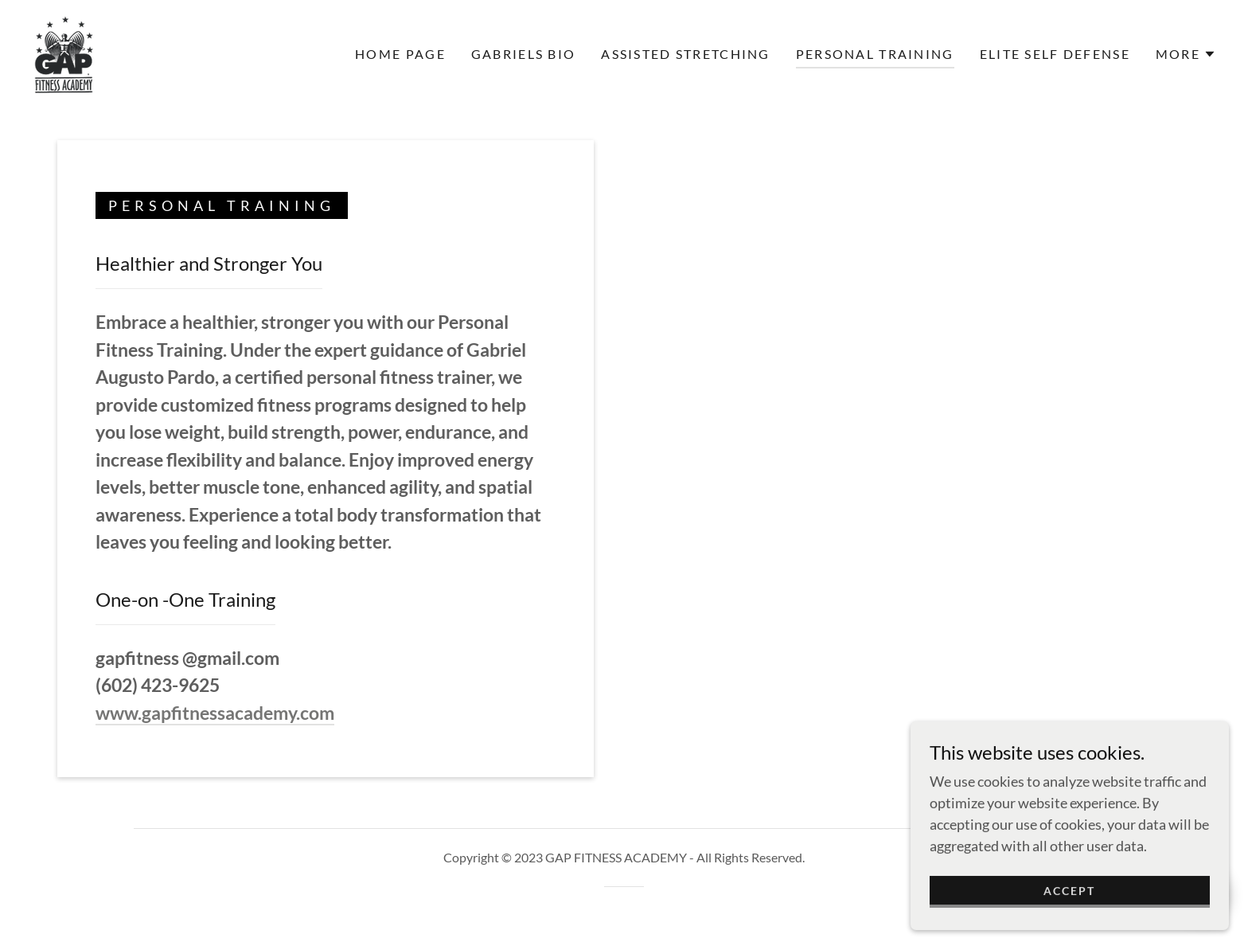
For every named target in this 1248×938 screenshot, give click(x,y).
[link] (64, 52)
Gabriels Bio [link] (523, 53)
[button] (1186, 54)
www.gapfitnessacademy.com (215, 713)
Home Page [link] (400, 53)
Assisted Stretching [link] (685, 53)
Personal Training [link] (875, 53)
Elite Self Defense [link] (1055, 53)
